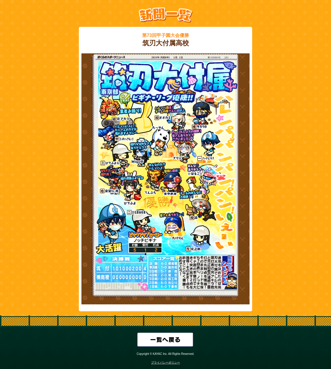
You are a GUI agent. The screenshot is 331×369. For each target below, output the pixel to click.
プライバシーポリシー (165, 362)
